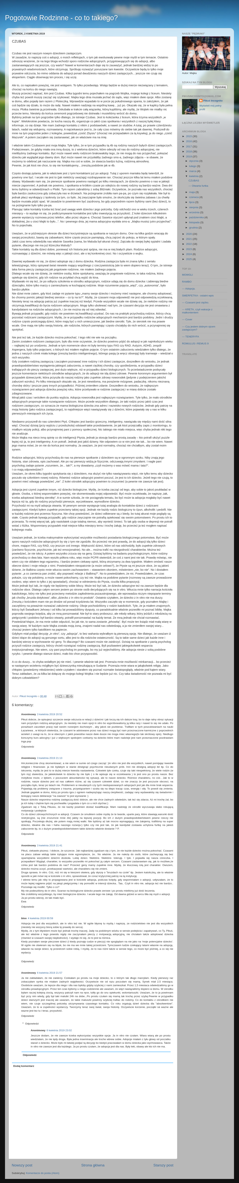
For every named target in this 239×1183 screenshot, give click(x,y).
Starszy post (163, 1165)
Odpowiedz (27, 746)
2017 (189, 146)
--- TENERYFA (190, 336)
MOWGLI (187, 274)
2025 (189, 259)
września (194, 212)
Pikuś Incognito (213, 100)
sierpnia (194, 207)
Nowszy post (22, 1165)
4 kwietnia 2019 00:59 (40, 918)
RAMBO (187, 281)
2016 (189, 141)
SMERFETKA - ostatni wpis (198, 295)
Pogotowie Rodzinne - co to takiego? (61, 18)
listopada (194, 222)
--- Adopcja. (188, 288)
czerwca (194, 197)
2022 (189, 243)
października (197, 217)
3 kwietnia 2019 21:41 (49, 845)
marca (193, 171)
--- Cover (187, 319)
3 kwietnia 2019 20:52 (49, 714)
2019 (189, 156)
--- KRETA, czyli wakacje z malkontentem (197, 311)
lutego (193, 166)
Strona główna (92, 1165)
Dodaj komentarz (23, 1066)
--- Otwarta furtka (198, 185)
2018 (189, 151)
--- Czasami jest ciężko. (195, 302)
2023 (189, 249)
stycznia (194, 160)
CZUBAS (194, 180)
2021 (189, 238)
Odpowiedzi (32, 1023)
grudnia (194, 227)
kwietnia (194, 176)
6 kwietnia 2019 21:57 (49, 972)
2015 (189, 136)
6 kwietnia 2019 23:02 (59, 1030)
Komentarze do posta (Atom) (42, 1173)
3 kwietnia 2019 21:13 (49, 758)
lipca (192, 202)
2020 (189, 233)
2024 (189, 254)
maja (192, 192)
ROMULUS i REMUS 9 (195, 343)
